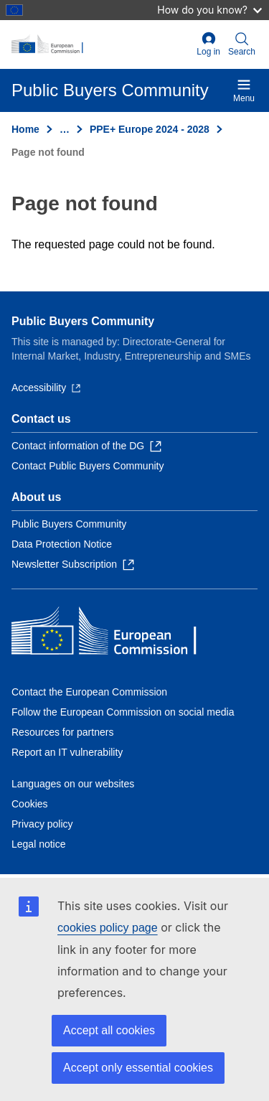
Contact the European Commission (89, 692)
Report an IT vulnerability (67, 752)
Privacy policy (42, 824)
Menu (244, 90)
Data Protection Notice (61, 544)
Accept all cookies (109, 1030)
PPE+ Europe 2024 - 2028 (149, 129)
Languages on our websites (72, 784)
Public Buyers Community (82, 321)
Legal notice (38, 844)
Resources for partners (62, 732)
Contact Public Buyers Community (87, 466)
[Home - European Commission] (101, 44)
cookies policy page (107, 928)
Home (25, 129)
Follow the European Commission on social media (122, 712)
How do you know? (209, 10)
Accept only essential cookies (138, 1068)
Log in (208, 44)
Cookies (29, 804)
